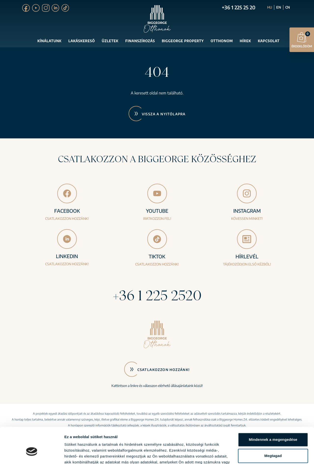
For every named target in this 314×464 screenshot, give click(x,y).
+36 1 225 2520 (157, 295)
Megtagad (273, 428)
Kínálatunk (50, 41)
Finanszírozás (140, 41)
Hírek (245, 41)
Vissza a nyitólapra (164, 114)
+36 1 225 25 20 (238, 7)
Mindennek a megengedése (273, 412)
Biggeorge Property (183, 41)
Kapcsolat (268, 41)
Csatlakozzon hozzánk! (163, 370)
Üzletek (110, 41)
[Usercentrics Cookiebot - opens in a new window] (31, 454)
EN (278, 7)
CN (287, 7)
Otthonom (221, 41)
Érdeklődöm (301, 39)
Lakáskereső (81, 41)
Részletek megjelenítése (85, 454)
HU (269, 7)
